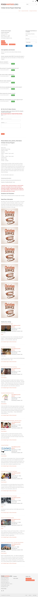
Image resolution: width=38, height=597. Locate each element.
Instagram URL (12, 44)
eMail (6, 118)
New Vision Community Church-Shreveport (9, 496)
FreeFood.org (28, 578)
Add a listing (15, 578)
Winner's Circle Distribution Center (7, 517)
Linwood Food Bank (4, 445)
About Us (30, 595)
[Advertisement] (19, 20)
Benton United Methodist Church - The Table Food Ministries (12, 542)
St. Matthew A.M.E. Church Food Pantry (8, 347)
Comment (4, 122)
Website (4, 377)
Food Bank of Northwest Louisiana (7, 393)
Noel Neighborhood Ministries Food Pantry (9, 366)
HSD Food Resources (30, 580)
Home (26, 595)
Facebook (3, 42)
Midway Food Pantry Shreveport (7, 323)
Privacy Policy (3, 588)
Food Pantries (10, 5)
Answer (13, 63)
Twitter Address (4, 44)
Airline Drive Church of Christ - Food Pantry (9, 471)
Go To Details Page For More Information (8, 341)
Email (2, 334)
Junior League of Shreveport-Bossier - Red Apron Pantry (11, 420)
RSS (1, 590)
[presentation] (8, 131)
